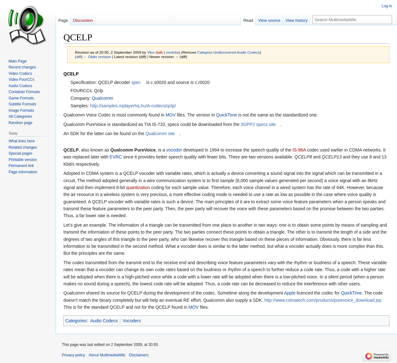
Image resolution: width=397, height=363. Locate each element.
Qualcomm (102, 98)
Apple (289, 292)
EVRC (116, 156)
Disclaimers (139, 355)
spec (136, 82)
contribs (172, 52)
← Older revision (97, 57)
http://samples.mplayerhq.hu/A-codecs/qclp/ (133, 105)
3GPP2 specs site (258, 124)
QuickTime (226, 114)
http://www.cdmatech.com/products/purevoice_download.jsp (323, 300)
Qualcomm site (160, 133)
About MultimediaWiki (107, 355)
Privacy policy (73, 355)
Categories (76, 320)
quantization (138, 187)
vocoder (174, 149)
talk (160, 52)
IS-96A (299, 149)
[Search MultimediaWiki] (352, 19)
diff (78, 57)
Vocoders (131, 320)
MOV (171, 114)
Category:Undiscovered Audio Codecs (228, 52)
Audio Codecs (104, 320)
